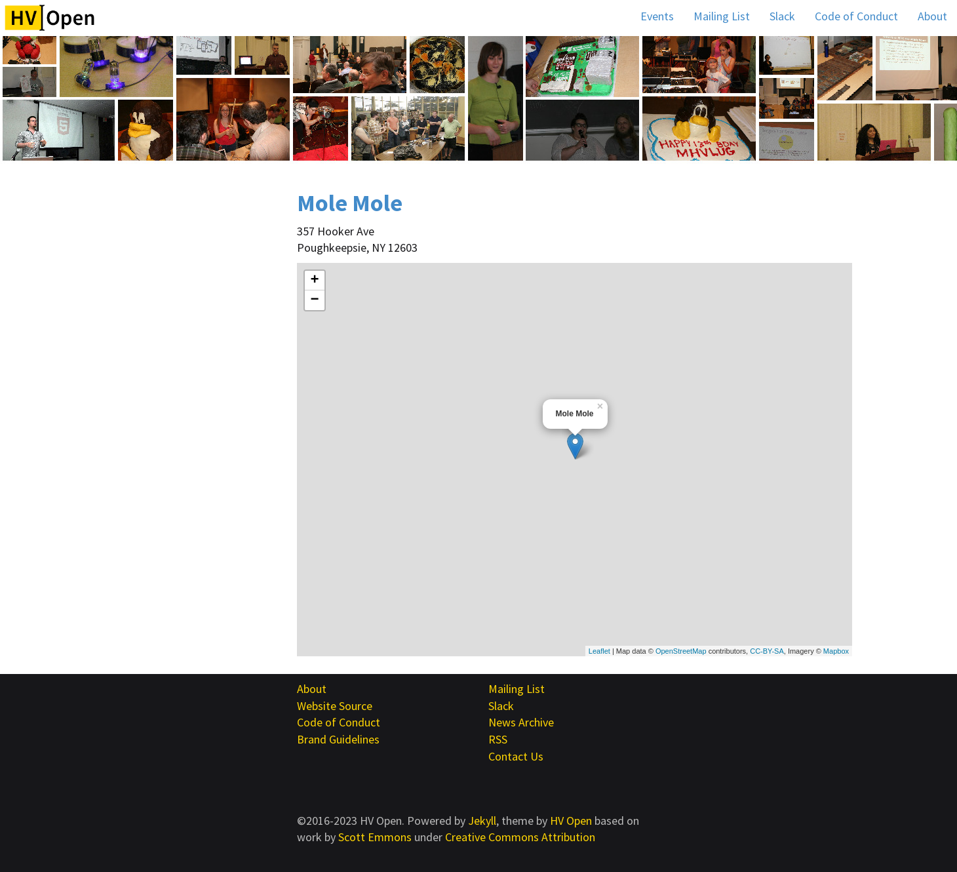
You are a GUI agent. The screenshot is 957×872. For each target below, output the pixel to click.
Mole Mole (349, 203)
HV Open (571, 820)
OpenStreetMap (681, 651)
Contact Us (515, 756)
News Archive (521, 722)
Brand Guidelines (338, 739)
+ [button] (314, 280)
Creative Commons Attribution (520, 836)
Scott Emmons (375, 836)
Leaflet (599, 651)
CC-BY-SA (767, 651)
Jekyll (482, 820)
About (932, 16)
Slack (782, 16)
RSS (497, 739)
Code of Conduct (856, 16)
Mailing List (721, 16)
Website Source (334, 705)
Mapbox (836, 651)
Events (657, 16)
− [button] (314, 300)
